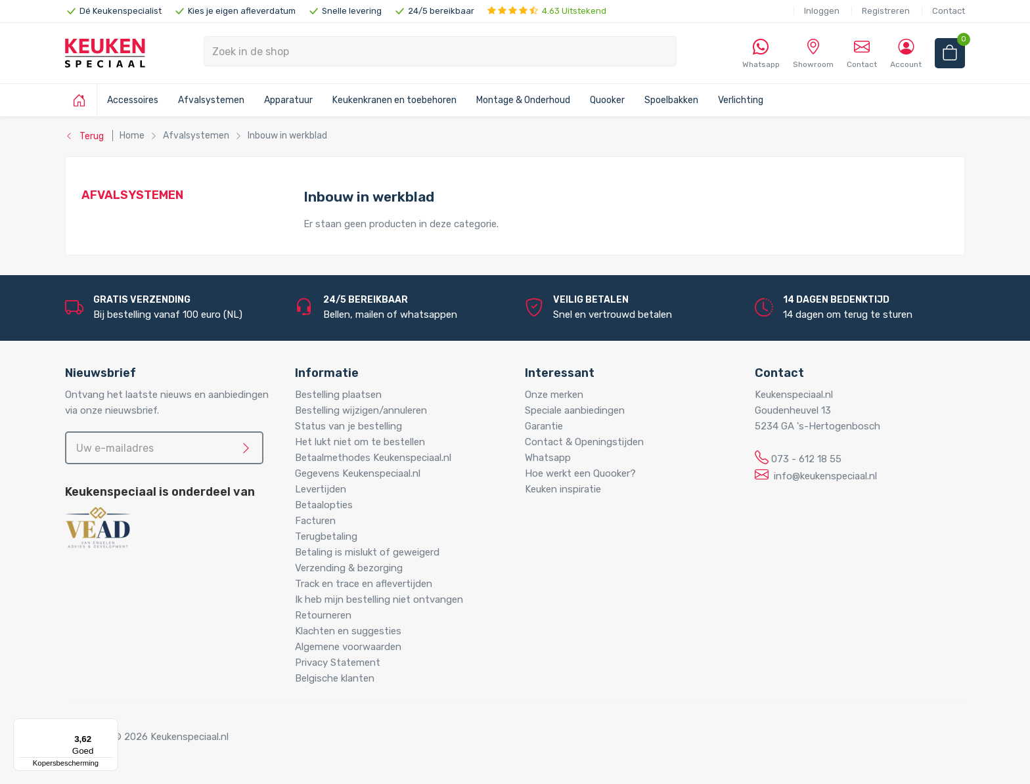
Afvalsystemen (211, 100)
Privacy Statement (337, 662)
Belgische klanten (334, 678)
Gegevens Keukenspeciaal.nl (357, 473)
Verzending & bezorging (349, 568)
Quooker (607, 100)
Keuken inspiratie (563, 489)
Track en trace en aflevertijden (363, 584)
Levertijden (320, 489)
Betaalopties (324, 505)
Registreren (886, 11)
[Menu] (110, 726)
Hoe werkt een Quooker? (580, 473)
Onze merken (554, 395)
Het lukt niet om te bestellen (360, 442)
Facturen (315, 521)
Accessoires (132, 100)
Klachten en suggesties (348, 631)
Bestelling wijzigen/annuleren (361, 410)
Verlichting (740, 100)
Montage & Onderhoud (523, 100)
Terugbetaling (326, 536)
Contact (948, 11)
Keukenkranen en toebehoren (394, 100)
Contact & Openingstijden (584, 442)
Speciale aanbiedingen (575, 410)
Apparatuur (288, 100)
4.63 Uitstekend (546, 11)
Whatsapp (548, 458)
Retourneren (323, 615)
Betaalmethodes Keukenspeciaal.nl (373, 458)
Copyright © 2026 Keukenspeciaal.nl (147, 737)
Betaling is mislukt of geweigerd (367, 552)
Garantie (544, 426)
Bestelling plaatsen (338, 395)
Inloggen (822, 11)
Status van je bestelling (348, 426)
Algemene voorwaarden (348, 647)
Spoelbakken (671, 100)
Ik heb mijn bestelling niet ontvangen (379, 599)
